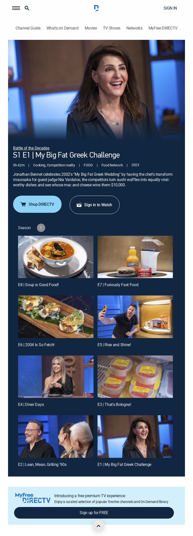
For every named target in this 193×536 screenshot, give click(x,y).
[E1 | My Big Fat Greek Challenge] (135, 436)
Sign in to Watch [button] (94, 205)
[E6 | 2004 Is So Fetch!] (55, 316)
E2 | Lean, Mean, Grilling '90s (42, 464)
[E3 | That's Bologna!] (135, 376)
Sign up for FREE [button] (94, 512)
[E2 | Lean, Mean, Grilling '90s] (55, 436)
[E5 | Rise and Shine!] (135, 316)
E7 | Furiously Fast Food (118, 284)
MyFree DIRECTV (163, 28)
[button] (16, 8)
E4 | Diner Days (31, 404)
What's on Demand (62, 28)
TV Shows (111, 28)
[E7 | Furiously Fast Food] (135, 257)
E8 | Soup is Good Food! (38, 284)
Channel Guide (28, 28)
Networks (134, 28)
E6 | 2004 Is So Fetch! (36, 344)
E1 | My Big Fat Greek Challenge (124, 464)
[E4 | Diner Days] (55, 376)
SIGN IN (170, 8)
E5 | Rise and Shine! (114, 344)
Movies (91, 28)
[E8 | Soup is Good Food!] (55, 257)
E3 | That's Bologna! (114, 404)
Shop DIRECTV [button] (37, 204)
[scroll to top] (98, 525)
